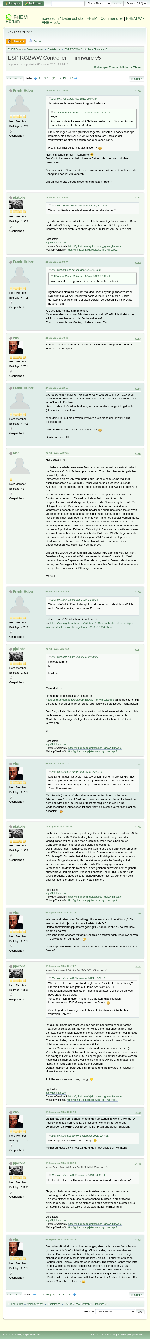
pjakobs (19, 197)
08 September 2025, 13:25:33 (61, 1239)
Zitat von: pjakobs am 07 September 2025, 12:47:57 (81, 1135)
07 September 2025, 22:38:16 (61, 1163)
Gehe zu (89, 1311)
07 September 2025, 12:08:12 (61, 912)
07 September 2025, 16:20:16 (61, 1112)
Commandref (112, 18)
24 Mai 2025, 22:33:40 (57, 338)
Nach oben (14, 1294)
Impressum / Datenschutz (61, 18)
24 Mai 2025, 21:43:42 (57, 197)
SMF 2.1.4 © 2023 (12, 1334)
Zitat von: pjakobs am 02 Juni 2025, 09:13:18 (77, 771)
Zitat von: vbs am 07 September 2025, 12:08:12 (78, 978)
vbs (16, 338)
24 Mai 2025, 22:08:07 (57, 261)
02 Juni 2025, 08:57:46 (57, 591)
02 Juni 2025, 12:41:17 (57, 763)
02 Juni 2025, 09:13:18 (57, 648)
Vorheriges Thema (106, 67)
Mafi (16, 453)
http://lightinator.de (56, 242)
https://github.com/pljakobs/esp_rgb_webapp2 (92, 249)
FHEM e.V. (51, 22)
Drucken (136, 79)
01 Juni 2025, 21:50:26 (57, 453)
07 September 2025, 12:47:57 (61, 966)
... (42, 78)
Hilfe (92, 1334)
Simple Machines (31, 1334)
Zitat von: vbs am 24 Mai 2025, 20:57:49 (74, 98)
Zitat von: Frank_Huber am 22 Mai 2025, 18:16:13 (82, 112)
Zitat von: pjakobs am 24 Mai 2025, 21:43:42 (76, 270)
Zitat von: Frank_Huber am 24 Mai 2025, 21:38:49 (80, 205)
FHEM (91, 18)
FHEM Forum (17, 19)
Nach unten (14, 78)
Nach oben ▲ (140, 1334)
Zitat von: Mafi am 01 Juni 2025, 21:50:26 (75, 599)
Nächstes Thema (131, 67)
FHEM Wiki (135, 18)
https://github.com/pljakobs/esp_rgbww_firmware (94, 246)
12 (59, 78)
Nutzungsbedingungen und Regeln (114, 1334)
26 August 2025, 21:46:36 (59, 826)
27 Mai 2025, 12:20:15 (57, 388)
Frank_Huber (23, 90)
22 (71, 78)
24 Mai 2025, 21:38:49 (57, 90)
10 (48, 78)
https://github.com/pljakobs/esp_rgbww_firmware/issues (80, 699)
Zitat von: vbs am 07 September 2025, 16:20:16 (78, 1175)
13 (64, 78)
